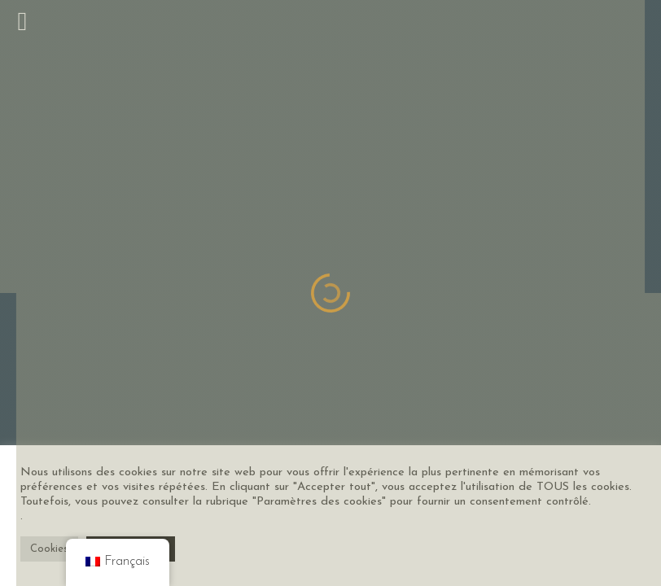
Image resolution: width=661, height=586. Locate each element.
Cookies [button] (49, 549)
